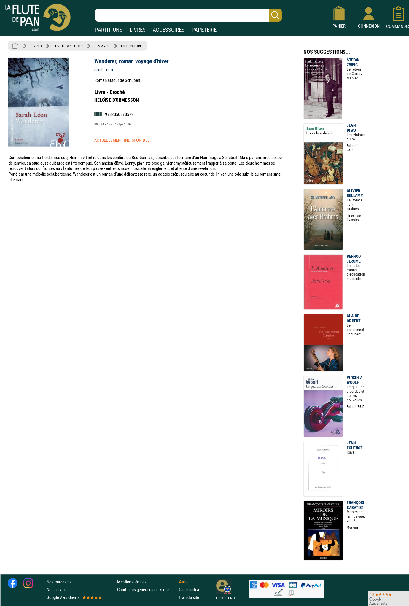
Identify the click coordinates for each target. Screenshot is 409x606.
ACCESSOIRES (168, 29)
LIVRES (138, 29)
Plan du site (189, 597)
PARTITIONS (108, 29)
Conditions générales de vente (146, 589)
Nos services (57, 589)
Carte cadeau (190, 589)
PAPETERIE (204, 29)
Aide (183, 582)
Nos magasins (59, 581)
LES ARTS (101, 46)
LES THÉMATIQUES (68, 46)
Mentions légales (131, 581)
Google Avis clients (74, 597)
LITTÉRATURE (131, 46)
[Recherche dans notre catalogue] (188, 15)
